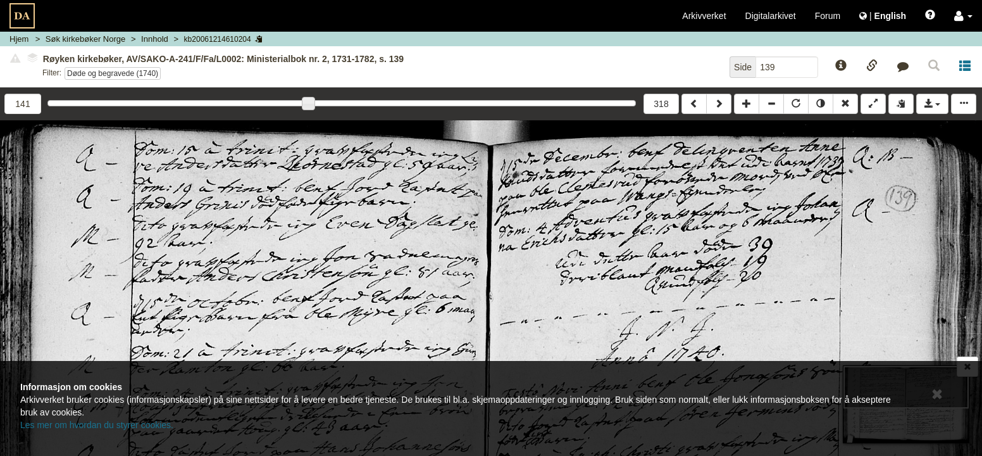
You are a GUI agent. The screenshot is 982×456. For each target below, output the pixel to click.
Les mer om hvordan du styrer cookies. (96, 425)
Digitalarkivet (770, 16)
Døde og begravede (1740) (112, 73)
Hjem (18, 39)
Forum (827, 16)
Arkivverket (704, 16)
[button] (963, 16)
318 (661, 104)
